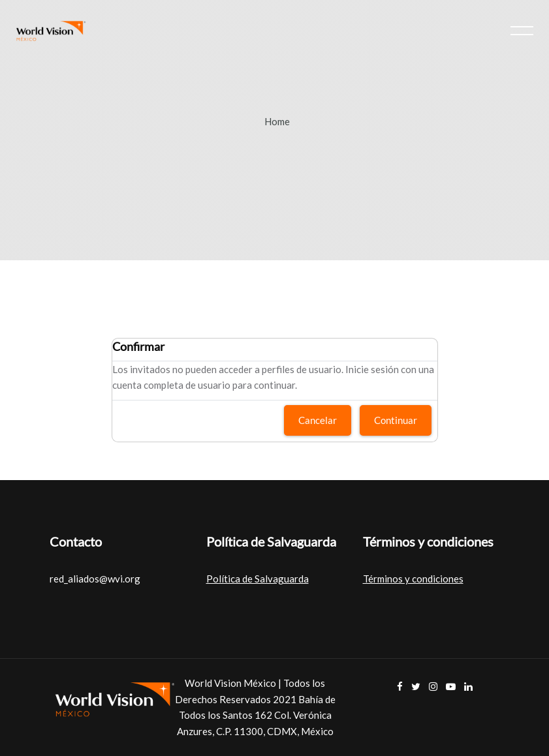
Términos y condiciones (413, 578)
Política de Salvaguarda (257, 578)
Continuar (395, 420)
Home (277, 121)
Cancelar (317, 420)
